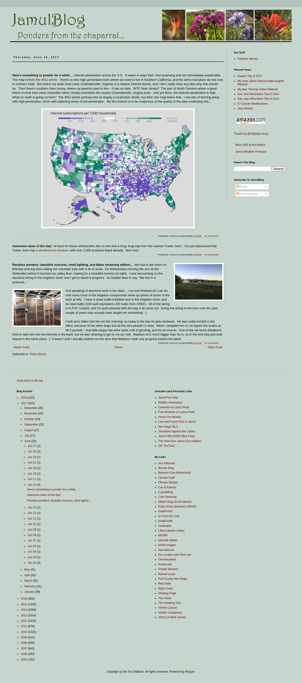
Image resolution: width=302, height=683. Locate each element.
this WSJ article (46, 80)
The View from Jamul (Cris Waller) (179, 441)
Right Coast (165, 588)
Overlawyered (167, 559)
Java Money (245, 108)
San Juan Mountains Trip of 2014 (258, 94)
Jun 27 (32, 446)
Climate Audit (166, 477)
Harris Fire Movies (169, 417)
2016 (24, 598)
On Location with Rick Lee (174, 554)
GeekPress (165, 511)
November (31, 413)
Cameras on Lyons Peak (173, 407)
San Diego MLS (168, 426)
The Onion (165, 598)
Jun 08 (32, 535)
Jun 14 (32, 507)
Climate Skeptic (168, 482)
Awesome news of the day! (44, 495)
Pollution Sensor (247, 58)
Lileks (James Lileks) (171, 530)
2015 (24, 604)
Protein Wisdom (168, 569)
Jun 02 (32, 562)
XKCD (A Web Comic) (172, 617)
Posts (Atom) (37, 354)
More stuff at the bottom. (250, 144)
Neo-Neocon (166, 550)
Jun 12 (32, 513)
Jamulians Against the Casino (176, 431)
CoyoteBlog (165, 492)
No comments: (212, 343)
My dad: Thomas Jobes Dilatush (257, 89)
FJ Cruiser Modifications (252, 103)
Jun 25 (32, 451)
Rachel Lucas (167, 574)
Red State (164, 583)
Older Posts (215, 347)
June (27, 441)
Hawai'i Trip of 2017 (249, 76)
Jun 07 (32, 540)
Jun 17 (32, 479)
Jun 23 (32, 457)
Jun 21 (32, 462)
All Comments (246, 194)
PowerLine (165, 564)
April (27, 575)
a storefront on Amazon (52, 250)
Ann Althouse (166, 463)
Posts (241, 186)
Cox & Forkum (167, 487)
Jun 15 (32, 484)
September (31, 424)
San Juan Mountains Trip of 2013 (258, 98)
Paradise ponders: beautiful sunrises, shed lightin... (59, 500)
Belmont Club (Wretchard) (174, 472)
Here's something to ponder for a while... (52, 489)
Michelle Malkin (168, 540)
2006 (24, 654)
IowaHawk (164, 526)
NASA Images (167, 545)
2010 (24, 632)
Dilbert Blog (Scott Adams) (175, 501)
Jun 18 (32, 473)
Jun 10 (32, 524)
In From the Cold (168, 516)
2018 (24, 397)
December (31, 408)
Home (118, 347)
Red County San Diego (172, 578)
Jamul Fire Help (168, 397)
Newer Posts (21, 347)
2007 (24, 648)
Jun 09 (32, 529)
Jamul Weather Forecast (250, 151)
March (28, 580)
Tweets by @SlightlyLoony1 (251, 133)
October (29, 419)
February (30, 586)
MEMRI (163, 535)
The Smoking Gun (169, 603)
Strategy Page (167, 593)
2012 (24, 621)
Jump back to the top (30, 380)
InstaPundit (165, 521)
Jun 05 (32, 546)
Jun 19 (32, 468)
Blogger (190, 671)
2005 (24, 659)
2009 (24, 637)
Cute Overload (167, 496)
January (29, 591)
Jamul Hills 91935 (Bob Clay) (176, 436)
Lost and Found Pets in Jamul (177, 421)
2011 (24, 626)
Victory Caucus (167, 607)
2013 (24, 615)
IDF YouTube (166, 445)
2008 (24, 642)
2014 (24, 609)
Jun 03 (32, 557)
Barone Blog (166, 468)
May (27, 569)
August (29, 430)
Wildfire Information (170, 402)
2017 (24, 403)
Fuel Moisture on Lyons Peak (176, 412)
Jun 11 (32, 518)
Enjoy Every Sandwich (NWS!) (177, 506)
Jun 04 (32, 551)
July (27, 435)
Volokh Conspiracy (170, 612)
